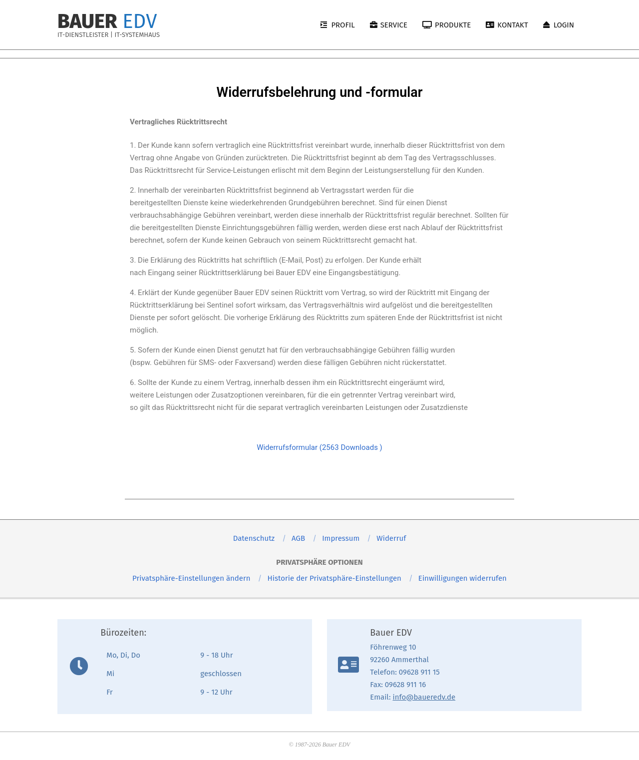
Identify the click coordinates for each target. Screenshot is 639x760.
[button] (191, 578)
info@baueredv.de (424, 697)
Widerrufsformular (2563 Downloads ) (319, 447)
